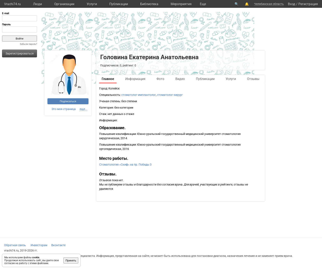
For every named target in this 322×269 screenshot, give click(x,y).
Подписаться (68, 101)
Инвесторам (39, 245)
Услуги (92, 4)
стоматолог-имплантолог (138, 94)
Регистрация (308, 4)
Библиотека (149, 4)
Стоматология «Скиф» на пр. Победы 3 (125, 164)
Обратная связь (15, 245)
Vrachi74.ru (12, 4)
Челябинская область (269, 4)
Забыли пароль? (28, 44)
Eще (203, 4)
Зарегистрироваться (20, 53)
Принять (71, 260)
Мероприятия (181, 4)
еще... (83, 109)
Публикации (118, 4)
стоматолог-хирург (170, 94)
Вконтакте (58, 245)
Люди (37, 4)
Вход (291, 4)
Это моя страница (64, 109)
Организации (64, 4)
